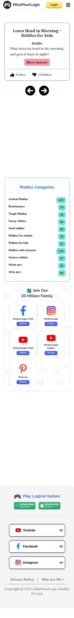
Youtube (25, 530)
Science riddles (18, 257)
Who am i (15, 272)
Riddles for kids (19, 243)
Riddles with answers (22, 250)
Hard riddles (17, 228)
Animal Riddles (18, 199)
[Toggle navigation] (68, 4)
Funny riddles (17, 221)
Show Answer (37, 62)
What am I (15, 265)
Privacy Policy (22, 579)
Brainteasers (17, 206)
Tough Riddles (18, 214)
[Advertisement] (37, 613)
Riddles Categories (37, 187)
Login (54, 5)
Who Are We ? (52, 579)
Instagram (26, 562)
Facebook (26, 546)
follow (23, 323)
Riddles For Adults (21, 236)
